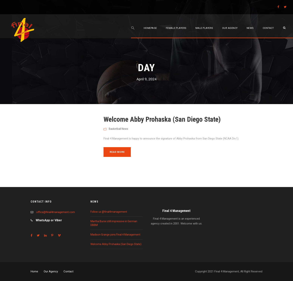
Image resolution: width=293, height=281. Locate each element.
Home (34, 271)
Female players (176, 28)
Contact (268, 28)
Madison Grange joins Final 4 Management (115, 234)
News (250, 28)
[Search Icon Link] (133, 32)
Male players (204, 28)
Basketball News (118, 128)
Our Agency (51, 271)
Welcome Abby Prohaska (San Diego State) (162, 119)
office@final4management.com (55, 212)
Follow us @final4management (108, 211)
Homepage (150, 28)
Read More (117, 152)
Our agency (230, 28)
